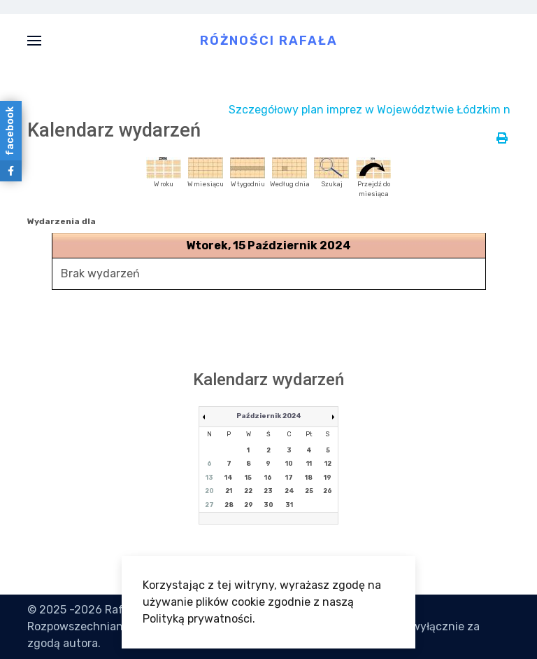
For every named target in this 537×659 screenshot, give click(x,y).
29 (248, 504)
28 (229, 504)
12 (327, 463)
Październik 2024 (268, 416)
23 (268, 490)
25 (309, 490)
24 (289, 490)
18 (309, 477)
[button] (34, 40)
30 (268, 504)
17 (289, 477)
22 (248, 490)
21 (228, 490)
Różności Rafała (269, 40)
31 (289, 504)
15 (248, 477)
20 (209, 490)
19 (327, 477)
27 (209, 504)
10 (289, 463)
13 (209, 477)
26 (327, 490)
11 (309, 463)
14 (228, 477)
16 (268, 477)
